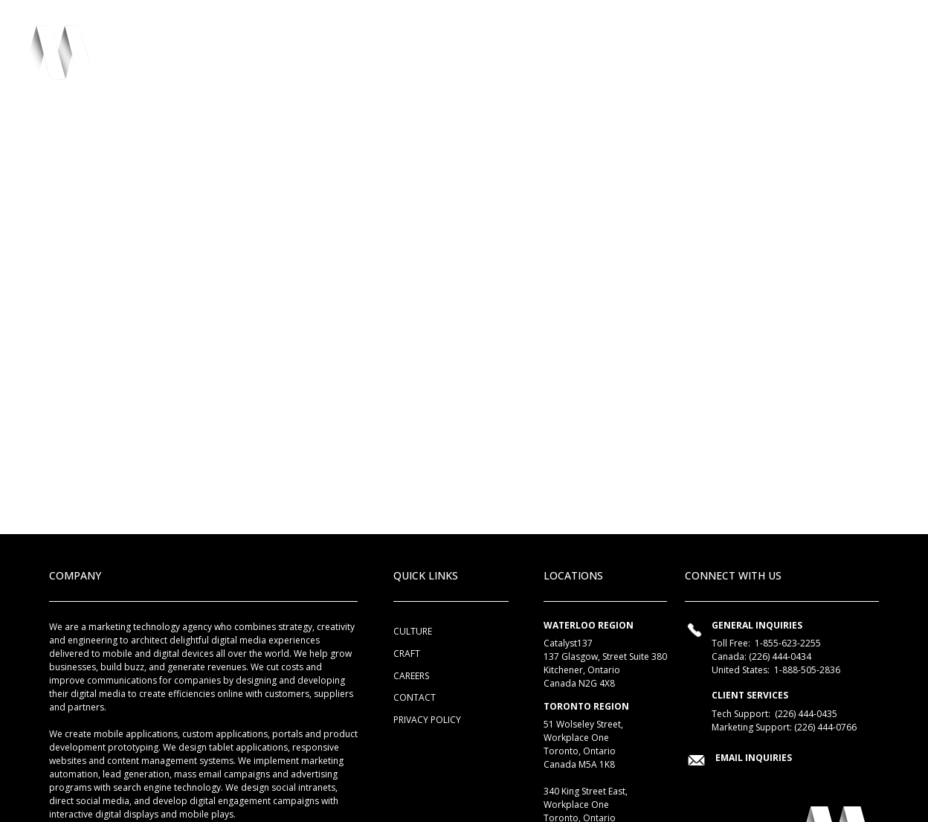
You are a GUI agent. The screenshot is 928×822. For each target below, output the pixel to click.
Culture (498, 58)
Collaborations (649, 58)
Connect (816, 58)
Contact (414, 697)
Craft (558, 58)
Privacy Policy (427, 719)
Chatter (747, 58)
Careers (411, 676)
